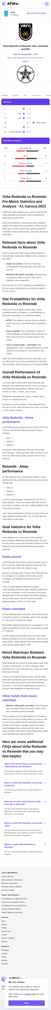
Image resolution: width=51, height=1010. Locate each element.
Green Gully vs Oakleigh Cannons (13, 902)
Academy (4, 963)
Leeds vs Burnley (7, 876)
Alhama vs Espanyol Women (11, 909)
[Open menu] (47, 4)
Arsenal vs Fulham (7, 890)
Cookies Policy (30, 994)
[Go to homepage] (10, 3)
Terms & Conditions (8, 938)
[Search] (43, 4)
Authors (4, 924)
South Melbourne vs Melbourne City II (14, 899)
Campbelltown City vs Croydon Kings (14, 905)
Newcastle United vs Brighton (11, 886)
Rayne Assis (41, 123)
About (3, 921)
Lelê (19, 113)
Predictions (5, 950)
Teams (3, 957)
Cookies (4, 934)
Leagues (4, 953)
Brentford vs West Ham (9, 883)
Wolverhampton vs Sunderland (12, 880)
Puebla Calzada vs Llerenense (11, 912)
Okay (26, 1003)
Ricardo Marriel (15, 132)
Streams (4, 960)
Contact (4, 928)
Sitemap (4, 941)
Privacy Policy (6, 931)
